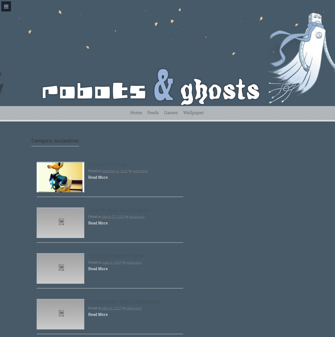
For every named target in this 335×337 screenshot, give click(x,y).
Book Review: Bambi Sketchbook (124, 302)
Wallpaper (193, 112)
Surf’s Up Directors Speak (116, 256)
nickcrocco (140, 171)
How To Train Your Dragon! (119, 210)
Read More (98, 177)
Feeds (153, 112)
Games (171, 112)
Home (136, 112)
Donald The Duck (107, 164)
